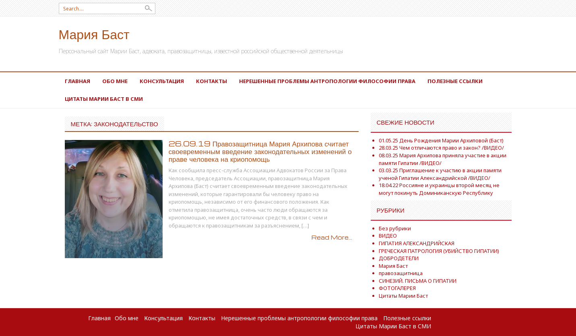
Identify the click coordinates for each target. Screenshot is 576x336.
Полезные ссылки (455, 81)
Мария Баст (94, 34)
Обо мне (115, 81)
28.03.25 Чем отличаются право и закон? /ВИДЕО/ (441, 147)
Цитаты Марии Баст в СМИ (104, 98)
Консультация (162, 81)
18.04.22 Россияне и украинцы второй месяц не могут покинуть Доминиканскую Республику (439, 189)
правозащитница (401, 273)
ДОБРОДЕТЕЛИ (399, 258)
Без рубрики (395, 228)
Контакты (211, 81)
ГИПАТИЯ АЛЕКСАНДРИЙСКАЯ (416, 243)
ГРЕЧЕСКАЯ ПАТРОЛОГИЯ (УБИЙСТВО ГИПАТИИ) (439, 251)
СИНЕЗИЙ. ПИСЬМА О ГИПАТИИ (417, 280)
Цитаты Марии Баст (403, 295)
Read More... (332, 237)
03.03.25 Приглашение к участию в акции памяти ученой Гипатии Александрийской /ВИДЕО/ (440, 174)
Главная (77, 81)
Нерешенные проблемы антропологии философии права (327, 81)
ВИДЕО (388, 235)
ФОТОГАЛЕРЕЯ (397, 288)
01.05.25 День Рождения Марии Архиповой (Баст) (441, 140)
